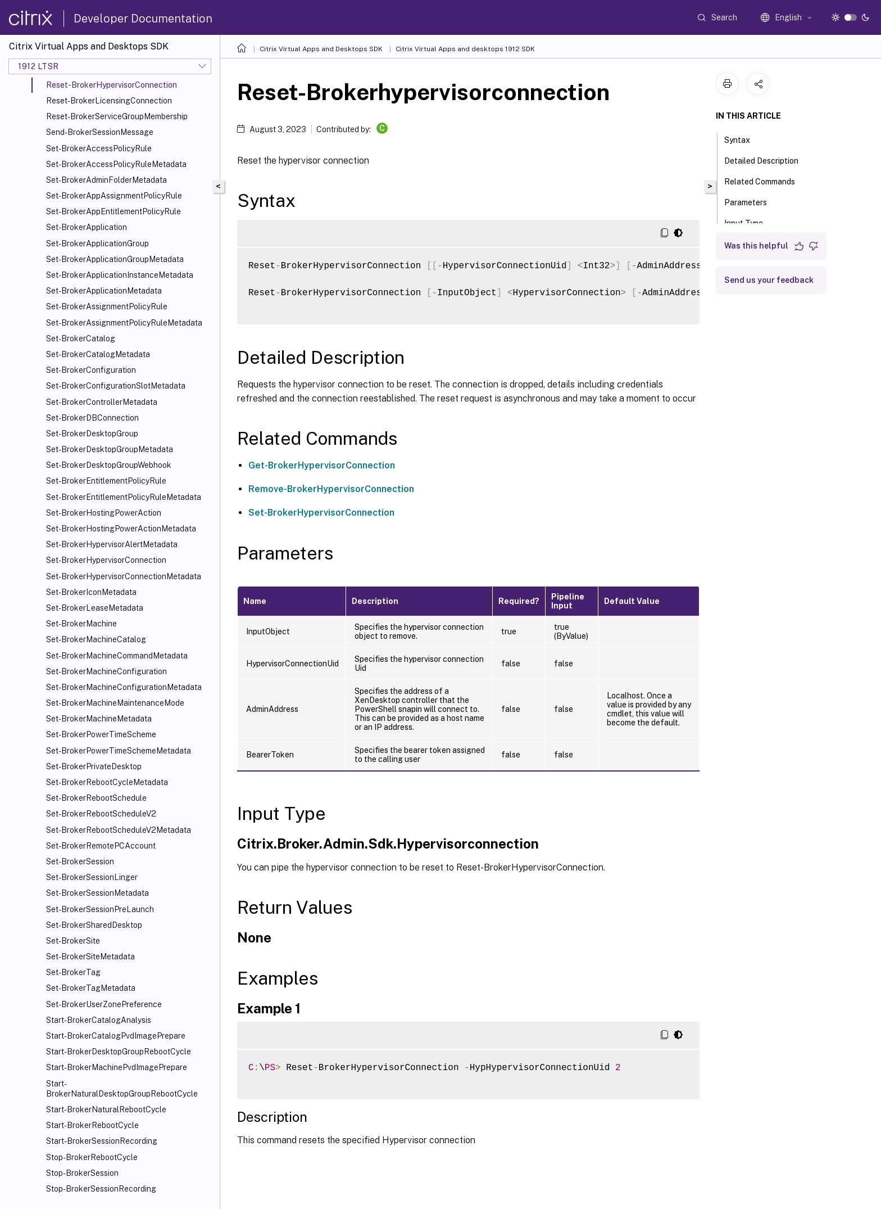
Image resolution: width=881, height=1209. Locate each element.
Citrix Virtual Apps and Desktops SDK (321, 49)
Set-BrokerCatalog (80, 338)
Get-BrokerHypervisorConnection (321, 465)
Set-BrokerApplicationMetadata (104, 290)
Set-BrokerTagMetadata (90, 988)
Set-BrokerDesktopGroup (92, 433)
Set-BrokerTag (73, 972)
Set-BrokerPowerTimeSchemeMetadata (118, 750)
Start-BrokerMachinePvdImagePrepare (116, 1067)
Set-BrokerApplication (86, 227)
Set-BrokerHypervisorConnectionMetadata (123, 576)
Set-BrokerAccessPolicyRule (99, 148)
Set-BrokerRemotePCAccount (101, 845)
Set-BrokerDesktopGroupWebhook (108, 465)
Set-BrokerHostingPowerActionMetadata (121, 528)
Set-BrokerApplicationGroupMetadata (115, 259)
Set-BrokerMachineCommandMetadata (117, 655)
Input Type (749, 222)
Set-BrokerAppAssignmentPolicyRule (114, 195)
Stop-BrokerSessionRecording (101, 1188)
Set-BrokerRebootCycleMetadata (107, 782)
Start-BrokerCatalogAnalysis (98, 1020)
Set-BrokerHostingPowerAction (103, 512)
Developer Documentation (143, 18)
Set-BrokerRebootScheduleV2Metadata (118, 829)
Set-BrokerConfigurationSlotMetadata (115, 385)
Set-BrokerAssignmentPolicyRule (106, 306)
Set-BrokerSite (73, 940)
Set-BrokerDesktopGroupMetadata (109, 449)
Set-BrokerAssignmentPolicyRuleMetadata (124, 322)
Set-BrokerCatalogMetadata (98, 354)
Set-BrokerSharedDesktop (94, 925)
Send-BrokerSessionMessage (99, 132)
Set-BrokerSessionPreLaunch (100, 909)
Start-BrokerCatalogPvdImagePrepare (115, 1035)
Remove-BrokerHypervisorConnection (331, 489)
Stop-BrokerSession (82, 1173)
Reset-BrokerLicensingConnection (109, 100)
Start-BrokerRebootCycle (92, 1125)
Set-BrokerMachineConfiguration (106, 671)
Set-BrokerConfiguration (91, 370)
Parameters (751, 201)
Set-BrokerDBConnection (92, 417)
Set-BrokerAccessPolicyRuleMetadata (116, 164)
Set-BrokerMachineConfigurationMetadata (124, 687)
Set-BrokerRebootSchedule (96, 797)
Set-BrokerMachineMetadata (99, 718)
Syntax (743, 139)
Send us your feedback (769, 280)
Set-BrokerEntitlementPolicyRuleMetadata (123, 497)
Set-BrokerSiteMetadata (90, 956)
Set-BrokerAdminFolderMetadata (106, 179)
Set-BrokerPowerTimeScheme (101, 734)
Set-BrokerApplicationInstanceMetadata (119, 274)
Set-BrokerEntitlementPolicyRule (106, 480)
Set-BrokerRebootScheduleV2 (101, 813)
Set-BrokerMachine (81, 623)
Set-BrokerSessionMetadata (97, 892)
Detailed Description (767, 159)
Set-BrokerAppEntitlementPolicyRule (113, 211)
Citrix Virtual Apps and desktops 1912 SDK (465, 49)
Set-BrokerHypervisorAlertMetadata (112, 544)
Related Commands (765, 180)
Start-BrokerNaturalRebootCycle (106, 1109)
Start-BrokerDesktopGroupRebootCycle (118, 1051)
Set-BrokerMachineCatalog (96, 639)
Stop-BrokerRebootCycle (92, 1157)
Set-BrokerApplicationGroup (97, 243)
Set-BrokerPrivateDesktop (94, 766)
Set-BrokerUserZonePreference (104, 1004)
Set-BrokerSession (80, 861)
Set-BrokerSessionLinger (92, 877)
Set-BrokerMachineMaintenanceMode (115, 702)
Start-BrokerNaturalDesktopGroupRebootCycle (122, 1088)
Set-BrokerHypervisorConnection (106, 560)
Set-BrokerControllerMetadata (101, 402)
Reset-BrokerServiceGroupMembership (117, 116)
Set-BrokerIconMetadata (91, 592)
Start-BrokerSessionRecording (101, 1140)
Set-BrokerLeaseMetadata (94, 607)
